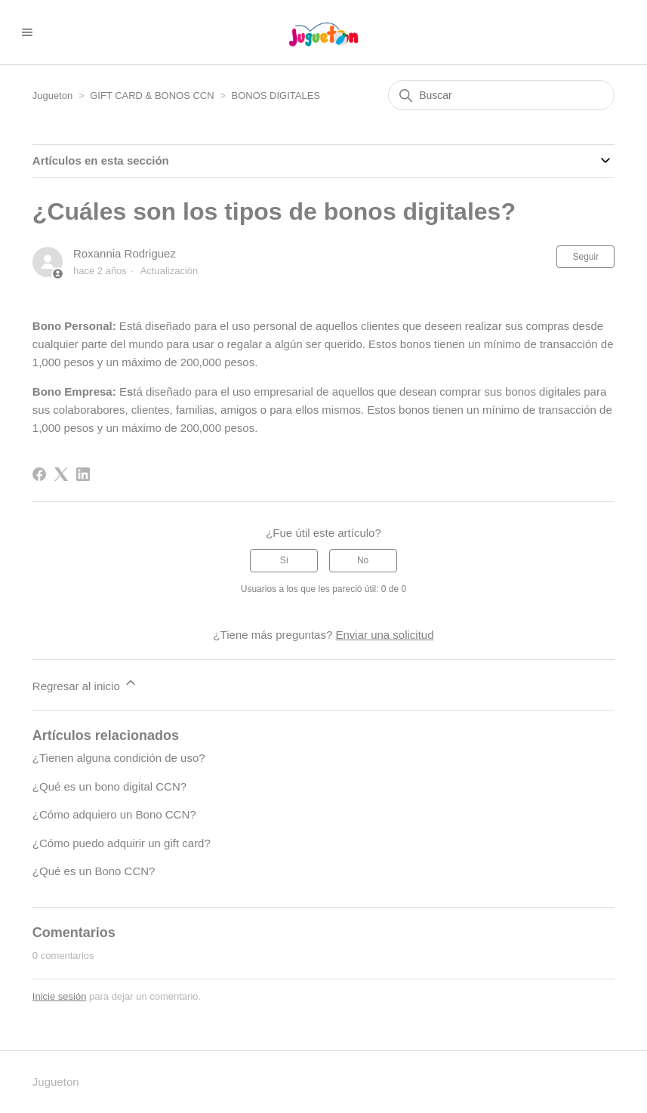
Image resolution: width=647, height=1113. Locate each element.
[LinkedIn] (83, 474)
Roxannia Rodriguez (124, 253)
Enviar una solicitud (384, 634)
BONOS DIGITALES (275, 95)
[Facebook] (39, 474)
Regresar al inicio (85, 683)
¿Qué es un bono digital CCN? (109, 786)
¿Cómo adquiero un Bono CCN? (114, 814)
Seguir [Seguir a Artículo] (585, 256)
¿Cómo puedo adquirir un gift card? (121, 843)
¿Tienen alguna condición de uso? (118, 757)
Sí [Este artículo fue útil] (284, 560)
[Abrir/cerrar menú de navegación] (27, 32)
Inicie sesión (59, 996)
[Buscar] (501, 95)
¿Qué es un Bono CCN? (94, 871)
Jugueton (52, 95)
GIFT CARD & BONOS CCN (152, 95)
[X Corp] (61, 474)
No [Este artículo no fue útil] (362, 560)
